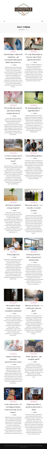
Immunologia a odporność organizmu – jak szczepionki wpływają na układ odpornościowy (13, 58)
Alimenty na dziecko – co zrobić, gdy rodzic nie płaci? (34, 308)
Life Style (15, 445)
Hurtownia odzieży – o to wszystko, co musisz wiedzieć (34, 207)
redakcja (14, 65)
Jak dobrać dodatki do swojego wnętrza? (13, 206)
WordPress (24, 446)
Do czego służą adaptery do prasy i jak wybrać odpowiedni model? (33, 57)
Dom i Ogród (13, 153)
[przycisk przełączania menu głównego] (4, 21)
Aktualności (34, 51)
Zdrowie (13, 51)
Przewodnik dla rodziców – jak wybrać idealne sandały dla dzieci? (13, 110)
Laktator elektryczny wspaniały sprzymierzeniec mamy (13, 359)
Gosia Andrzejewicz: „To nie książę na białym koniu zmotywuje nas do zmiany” (13, 408)
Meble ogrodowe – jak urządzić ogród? (34, 358)
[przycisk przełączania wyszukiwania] (42, 21)
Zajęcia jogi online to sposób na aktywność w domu (34, 407)
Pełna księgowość (13, 255)
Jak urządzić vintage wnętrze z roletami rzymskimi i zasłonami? (13, 308)
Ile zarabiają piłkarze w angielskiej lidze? (34, 109)
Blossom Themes (34, 445)
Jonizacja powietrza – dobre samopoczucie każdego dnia (33, 257)
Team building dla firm (34, 156)
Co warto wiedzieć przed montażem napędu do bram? (13, 158)
